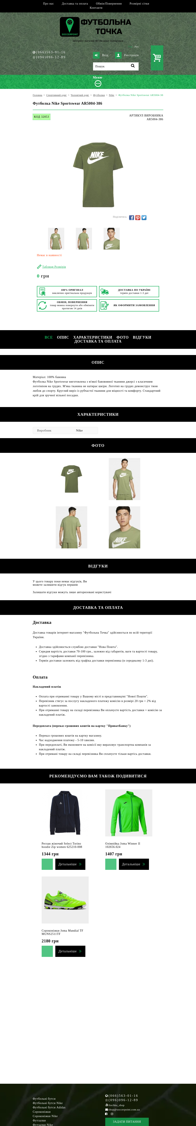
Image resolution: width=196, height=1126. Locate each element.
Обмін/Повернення (109, 3)
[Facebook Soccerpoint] (106, 1113)
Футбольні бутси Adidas (49, 1107)
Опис (63, 337)
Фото (122, 337)
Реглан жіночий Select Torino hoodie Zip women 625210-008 (62, 845)
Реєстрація (127, 55)
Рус (137, 46)
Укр (130, 46)
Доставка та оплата (75, 3)
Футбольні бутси (44, 1098)
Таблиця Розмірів (54, 266)
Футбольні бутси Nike (48, 1103)
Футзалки (39, 1120)
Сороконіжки (42, 1111)
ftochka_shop (117, 1105)
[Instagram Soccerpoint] (112, 1113)
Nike (79, 430)
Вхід (100, 55)
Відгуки (142, 337)
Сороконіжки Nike (45, 1116)
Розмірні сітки (139, 3)
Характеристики (92, 337)
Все (49, 337)
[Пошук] (116, 66)
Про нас (48, 3)
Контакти (96, 7)
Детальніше (67, 864)
